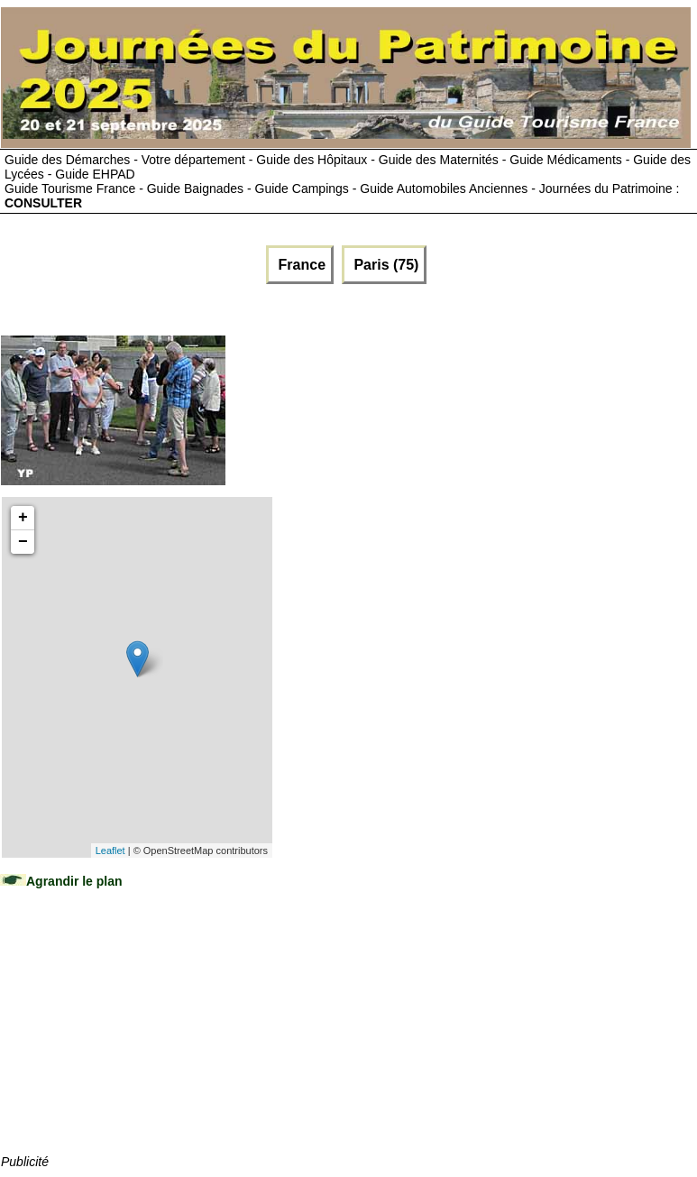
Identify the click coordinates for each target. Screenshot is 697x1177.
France (300, 264)
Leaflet (110, 850)
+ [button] (23, 518)
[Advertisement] (136, 1039)
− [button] (23, 542)
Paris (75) (384, 264)
